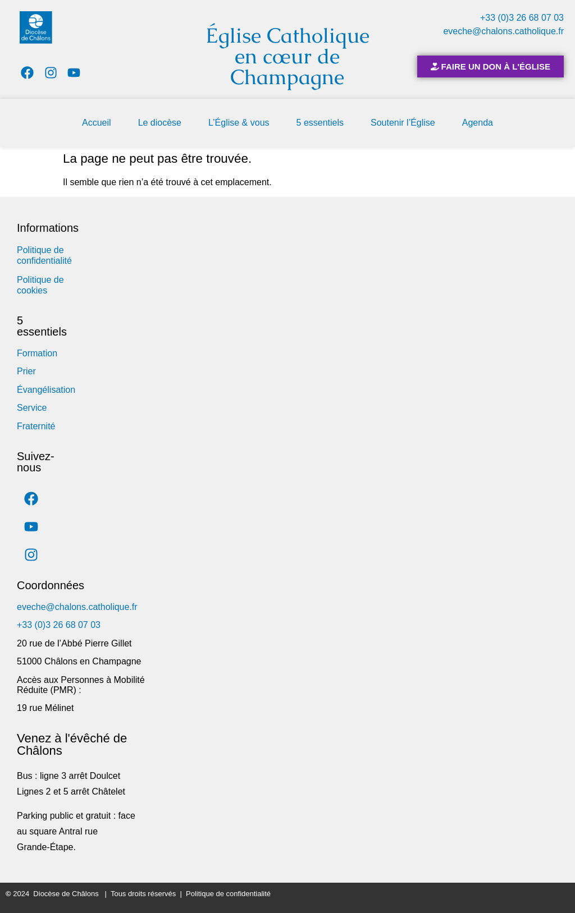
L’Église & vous (239, 122)
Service (32, 407)
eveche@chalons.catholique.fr (503, 31)
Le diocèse (159, 122)
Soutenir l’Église (403, 122)
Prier (26, 371)
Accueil (96, 122)
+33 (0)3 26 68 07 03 (522, 17)
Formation (37, 353)
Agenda (477, 122)
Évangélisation (46, 389)
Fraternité (36, 426)
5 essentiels (320, 122)
